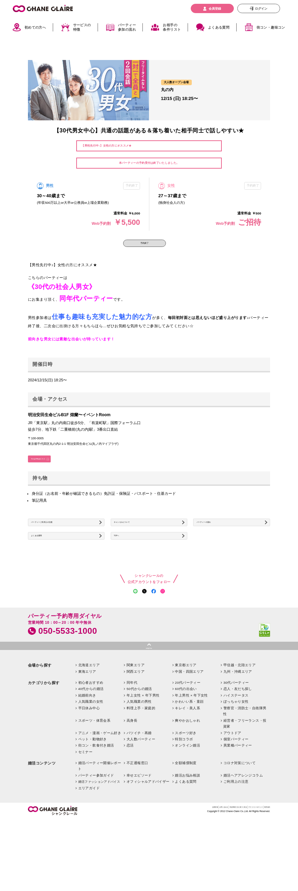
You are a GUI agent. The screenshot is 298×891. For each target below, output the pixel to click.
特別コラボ (184, 790)
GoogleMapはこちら (49, 469)
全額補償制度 (185, 814)
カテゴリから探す (44, 734)
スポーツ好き (185, 784)
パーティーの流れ (214, 540)
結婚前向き (87, 746)
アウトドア (232, 784)
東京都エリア (185, 716)
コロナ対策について (239, 814)
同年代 (132, 733)
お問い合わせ (166, 859)
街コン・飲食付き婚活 (96, 797)
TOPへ (122, 561)
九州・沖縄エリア (237, 722)
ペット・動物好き (92, 790)
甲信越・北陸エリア (239, 716)
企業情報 (147, 859)
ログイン (261, 8)
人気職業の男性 (139, 752)
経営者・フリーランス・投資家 (245, 774)
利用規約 (263, 859)
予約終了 (144, 246)
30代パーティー (236, 733)
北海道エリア (89, 716)
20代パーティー (187, 733)
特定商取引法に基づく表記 (199, 859)
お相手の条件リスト (172, 27)
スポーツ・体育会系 (94, 771)
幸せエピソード (139, 826)
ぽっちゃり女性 (236, 752)
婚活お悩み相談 (187, 826)
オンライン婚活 (187, 797)
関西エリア (136, 722)
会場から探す (40, 716)
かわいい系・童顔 (189, 752)
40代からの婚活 (91, 740)
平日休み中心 (89, 759)
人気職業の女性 (90, 752)
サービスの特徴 (82, 27)
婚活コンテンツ (42, 814)
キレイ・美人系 (187, 759)
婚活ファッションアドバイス (99, 833)
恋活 (130, 797)
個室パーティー (236, 790)
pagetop (149, 697)
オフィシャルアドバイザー (148, 833)
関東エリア (136, 716)
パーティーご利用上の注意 (55, 540)
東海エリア (87, 722)
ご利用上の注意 (236, 833)
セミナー (85, 803)
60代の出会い (186, 740)
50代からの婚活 (139, 740)
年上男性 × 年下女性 (191, 746)
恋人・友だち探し (237, 740)
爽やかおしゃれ (187, 771)
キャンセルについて (133, 540)
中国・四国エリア (189, 722)
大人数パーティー (141, 790)
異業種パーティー (237, 797)
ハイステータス (236, 746)
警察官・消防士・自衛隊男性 (245, 762)
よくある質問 (218, 27)
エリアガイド (89, 839)
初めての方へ (35, 27)
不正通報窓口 (137, 814)
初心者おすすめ (90, 733)
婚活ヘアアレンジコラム (243, 826)
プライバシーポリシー (238, 859)
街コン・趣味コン (271, 27)
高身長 (132, 771)
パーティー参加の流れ (127, 27)
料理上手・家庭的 (141, 759)
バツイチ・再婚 (139, 784)
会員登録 (215, 8)
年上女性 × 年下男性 (143, 746)
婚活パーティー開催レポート (99, 817)
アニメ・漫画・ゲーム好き (99, 784)
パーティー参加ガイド (96, 826)
